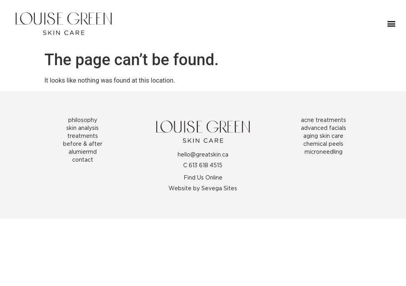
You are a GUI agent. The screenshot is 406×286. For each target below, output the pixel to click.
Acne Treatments (323, 120)
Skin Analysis (82, 128)
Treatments (82, 136)
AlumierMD (83, 152)
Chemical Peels (323, 144)
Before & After (82, 144)
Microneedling (323, 152)
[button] (391, 23)
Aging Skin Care (323, 136)
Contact (82, 160)
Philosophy (82, 120)
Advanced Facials (323, 128)
